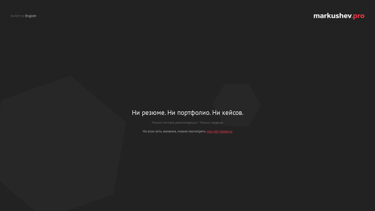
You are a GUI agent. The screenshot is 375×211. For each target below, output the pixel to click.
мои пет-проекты (219, 131)
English (30, 15)
